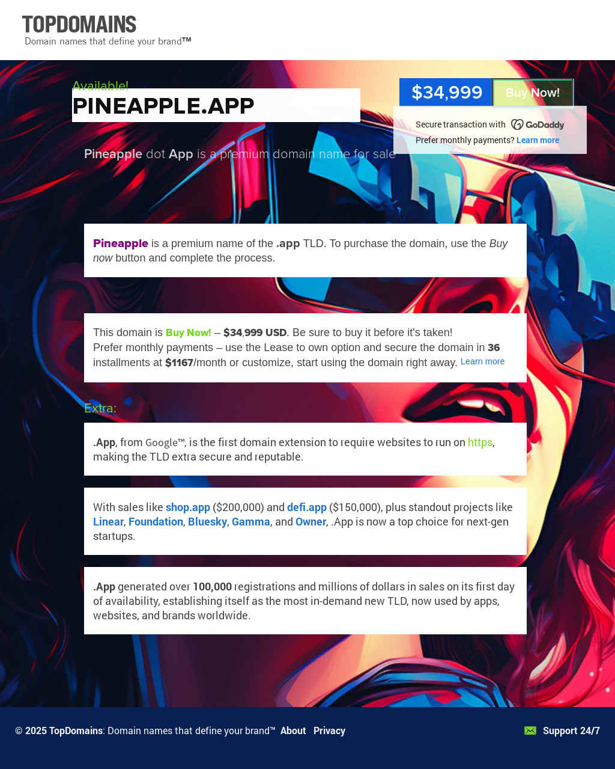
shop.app (188, 507)
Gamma (251, 521)
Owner (310, 521)
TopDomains (76, 730)
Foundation (156, 521)
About (293, 730)
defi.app (307, 507)
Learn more (538, 140)
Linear (108, 521)
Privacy (329, 730)
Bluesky (207, 521)
